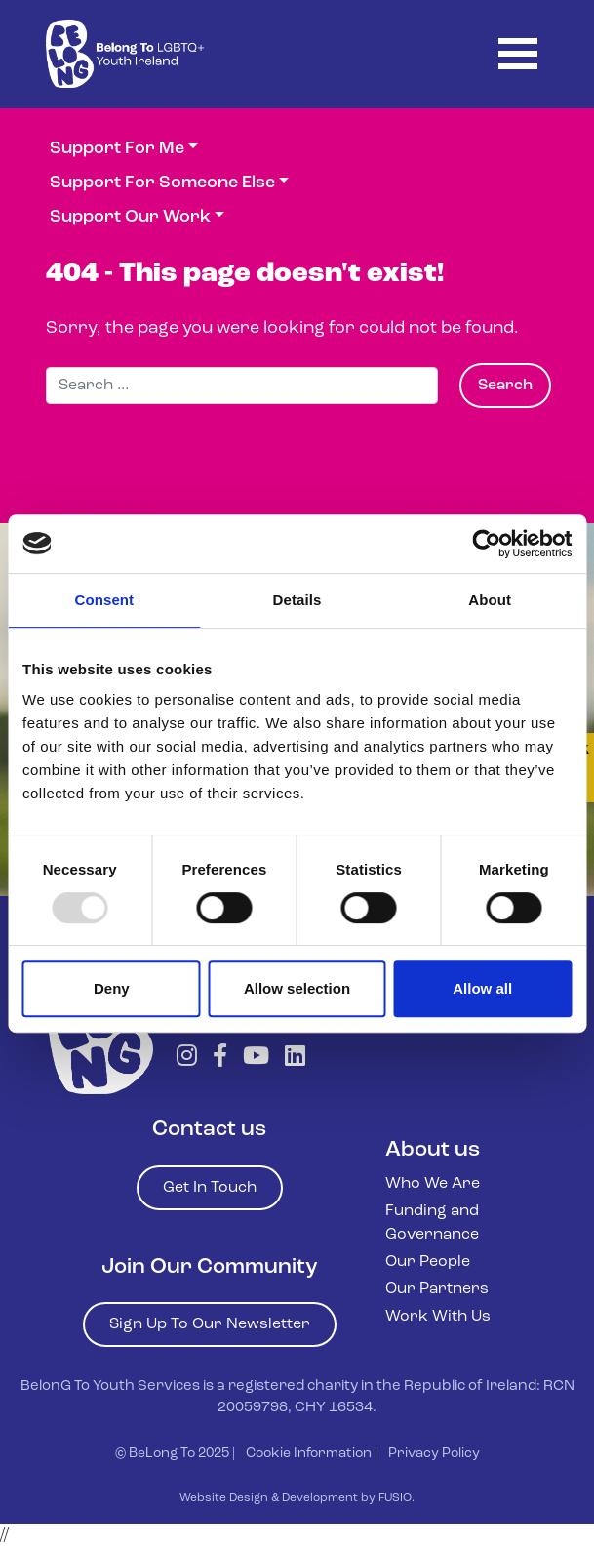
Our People (427, 1262)
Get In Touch (210, 1188)
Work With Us (438, 1316)
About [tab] (489, 599)
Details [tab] (297, 599)
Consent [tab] (104, 599)
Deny (112, 988)
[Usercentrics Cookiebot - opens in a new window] (486, 543)
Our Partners (437, 1289)
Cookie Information (309, 1453)
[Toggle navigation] (518, 54)
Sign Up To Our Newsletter (209, 1324)
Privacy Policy (434, 1453)
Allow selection (297, 988)
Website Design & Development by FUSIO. (297, 1498)
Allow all (482, 988)
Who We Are (432, 1184)
